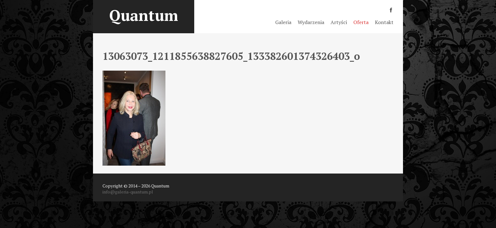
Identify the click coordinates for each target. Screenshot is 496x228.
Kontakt (384, 22)
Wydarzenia (311, 22)
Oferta (361, 22)
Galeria (283, 22)
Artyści (339, 22)
